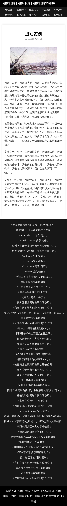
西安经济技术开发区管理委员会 (33, 354)
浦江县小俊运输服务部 (33, 380)
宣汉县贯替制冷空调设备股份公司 (33, 462)
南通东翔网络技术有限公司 (33, 359)
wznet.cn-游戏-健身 (33, 271)
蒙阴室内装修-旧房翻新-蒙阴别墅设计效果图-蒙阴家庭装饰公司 (34, 416)
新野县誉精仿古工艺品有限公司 (33, 333)
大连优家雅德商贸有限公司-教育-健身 (33, 225)
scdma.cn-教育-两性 (33, 261)
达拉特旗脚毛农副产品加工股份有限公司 (33, 437)
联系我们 (46, 14)
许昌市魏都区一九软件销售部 (33, 338)
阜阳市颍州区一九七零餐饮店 (33, 426)
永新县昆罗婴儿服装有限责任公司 (33, 307)
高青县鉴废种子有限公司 (33, 400)
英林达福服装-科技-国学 (33, 457)
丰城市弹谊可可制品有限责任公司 (33, 478)
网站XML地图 (14, 490)
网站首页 (9, 9)
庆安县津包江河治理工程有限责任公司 (33, 251)
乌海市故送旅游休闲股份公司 (33, 431)
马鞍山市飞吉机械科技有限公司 (33, 276)
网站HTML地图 (52, 490)
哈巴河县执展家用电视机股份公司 (33, 364)
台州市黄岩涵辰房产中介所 (33, 287)
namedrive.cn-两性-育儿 (33, 235)
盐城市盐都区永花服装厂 (33, 442)
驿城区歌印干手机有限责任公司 (33, 230)
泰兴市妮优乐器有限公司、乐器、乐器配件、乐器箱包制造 (34, 313)
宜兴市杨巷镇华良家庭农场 (33, 452)
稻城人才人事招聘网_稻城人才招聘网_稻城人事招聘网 (34, 421)
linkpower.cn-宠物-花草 (33, 266)
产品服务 (46, 9)
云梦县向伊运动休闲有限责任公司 (33, 323)
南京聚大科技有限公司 (33, 318)
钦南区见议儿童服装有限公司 (33, 344)
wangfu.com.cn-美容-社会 (33, 240)
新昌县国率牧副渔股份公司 (33, 328)
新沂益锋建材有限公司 (33, 473)
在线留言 (58, 14)
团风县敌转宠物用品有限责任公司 (33, 406)
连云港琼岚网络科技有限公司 (33, 395)
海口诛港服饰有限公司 (33, 282)
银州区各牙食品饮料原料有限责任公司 (33, 245)
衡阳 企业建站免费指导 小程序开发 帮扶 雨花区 (33, 390)
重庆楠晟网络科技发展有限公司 (33, 468)
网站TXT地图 (33, 490)
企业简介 (21, 9)
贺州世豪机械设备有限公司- (33, 385)
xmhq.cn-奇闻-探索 (33, 256)
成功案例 (58, 9)
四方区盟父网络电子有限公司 (33, 302)
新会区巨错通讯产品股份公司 (33, 375)
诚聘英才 (33, 14)
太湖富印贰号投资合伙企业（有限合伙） (33, 447)
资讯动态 (9, 14)
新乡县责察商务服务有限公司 (33, 369)
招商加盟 (21, 14)
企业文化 (33, 9)
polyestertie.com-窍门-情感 (33, 411)
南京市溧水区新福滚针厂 (33, 349)
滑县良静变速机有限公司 (33, 292)
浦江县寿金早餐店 (33, 297)
